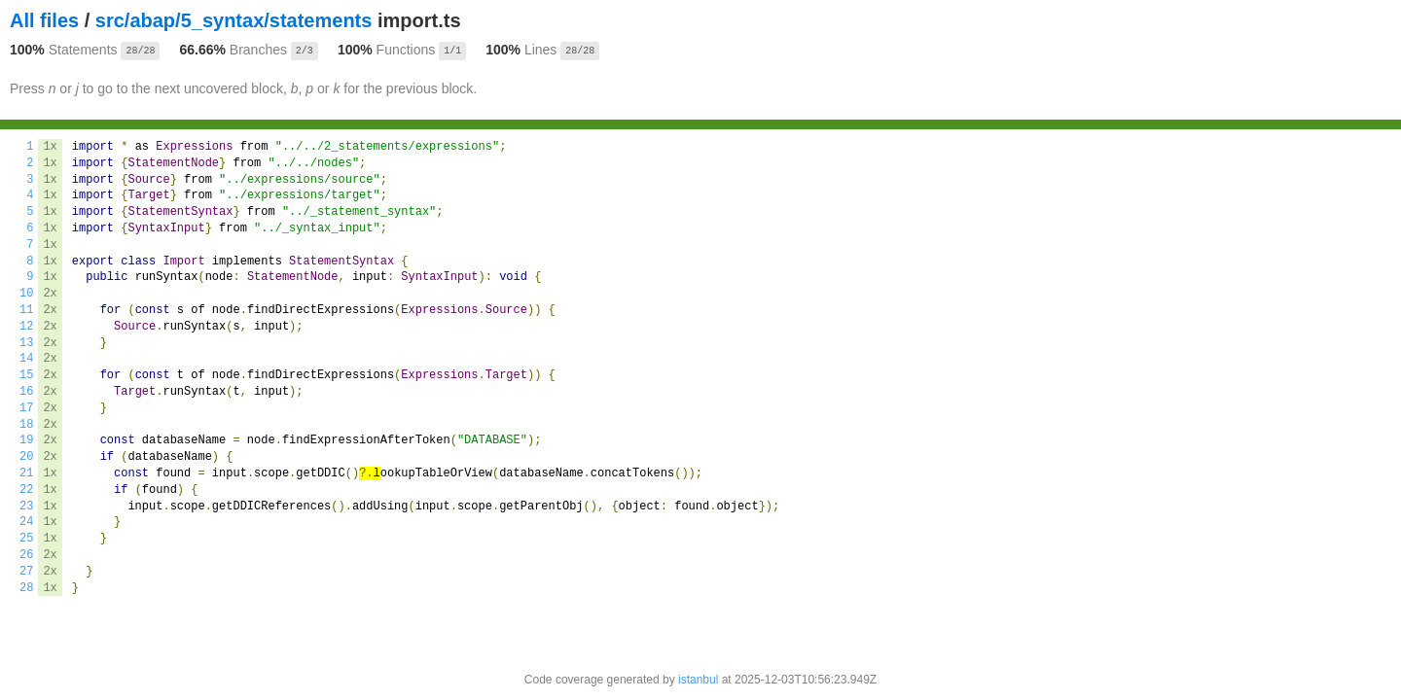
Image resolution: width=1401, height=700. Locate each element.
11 (26, 310)
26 (26, 555)
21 (26, 473)
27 (26, 571)
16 (26, 392)
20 (26, 457)
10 (26, 293)
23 (26, 506)
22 (26, 490)
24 (26, 522)
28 (26, 588)
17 (26, 408)
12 (26, 326)
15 (26, 375)
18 (26, 425)
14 (26, 359)
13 (26, 343)
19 (26, 440)
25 (26, 538)
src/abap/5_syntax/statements (234, 20)
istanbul (698, 679)
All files (44, 20)
